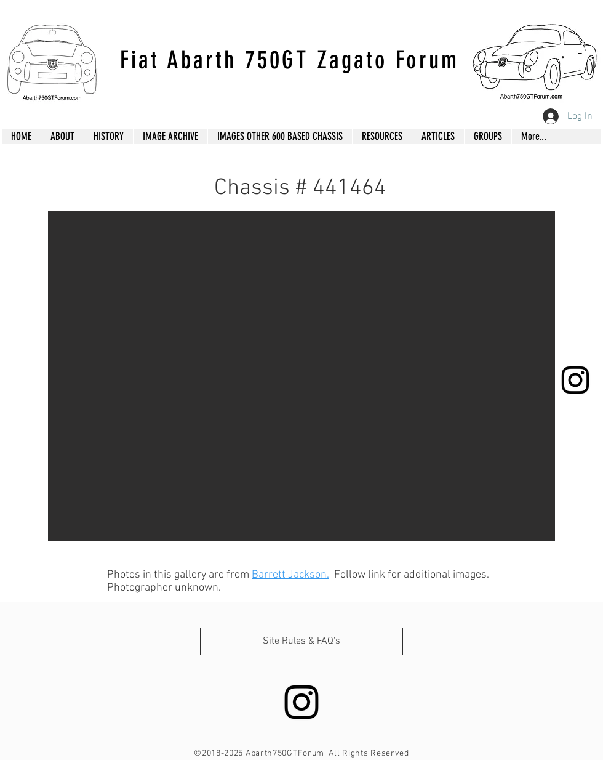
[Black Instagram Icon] (575, 380)
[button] (301, 376)
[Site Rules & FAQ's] (301, 641)
